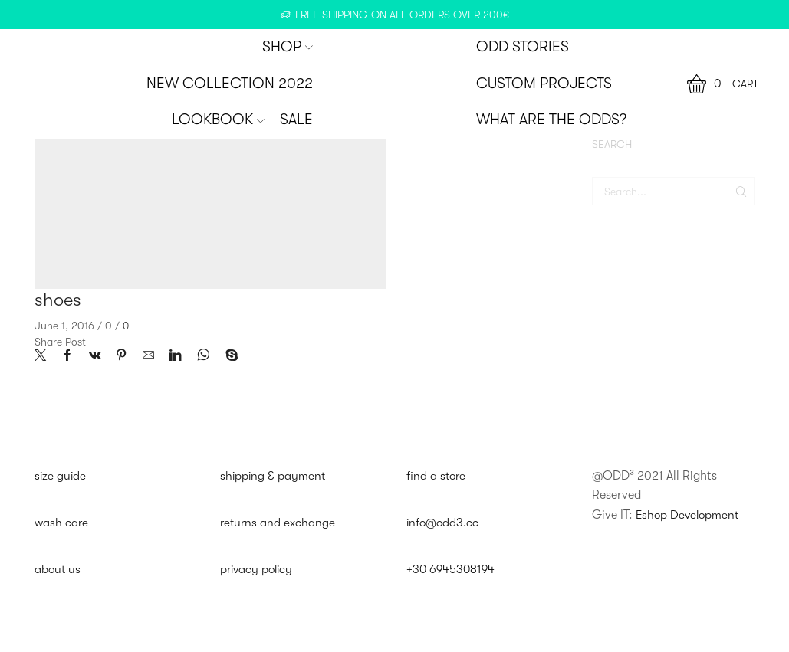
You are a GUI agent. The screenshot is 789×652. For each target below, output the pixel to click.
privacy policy (258, 571)
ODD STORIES (522, 46)
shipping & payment (273, 476)
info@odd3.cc (444, 523)
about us (58, 571)
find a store (437, 476)
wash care (62, 523)
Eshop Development (689, 515)
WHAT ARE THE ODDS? (551, 119)
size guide (61, 476)
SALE (296, 119)
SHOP (287, 46)
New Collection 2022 (229, 83)
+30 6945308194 (452, 571)
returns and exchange (278, 523)
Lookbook (218, 119)
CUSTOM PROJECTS (544, 83)
